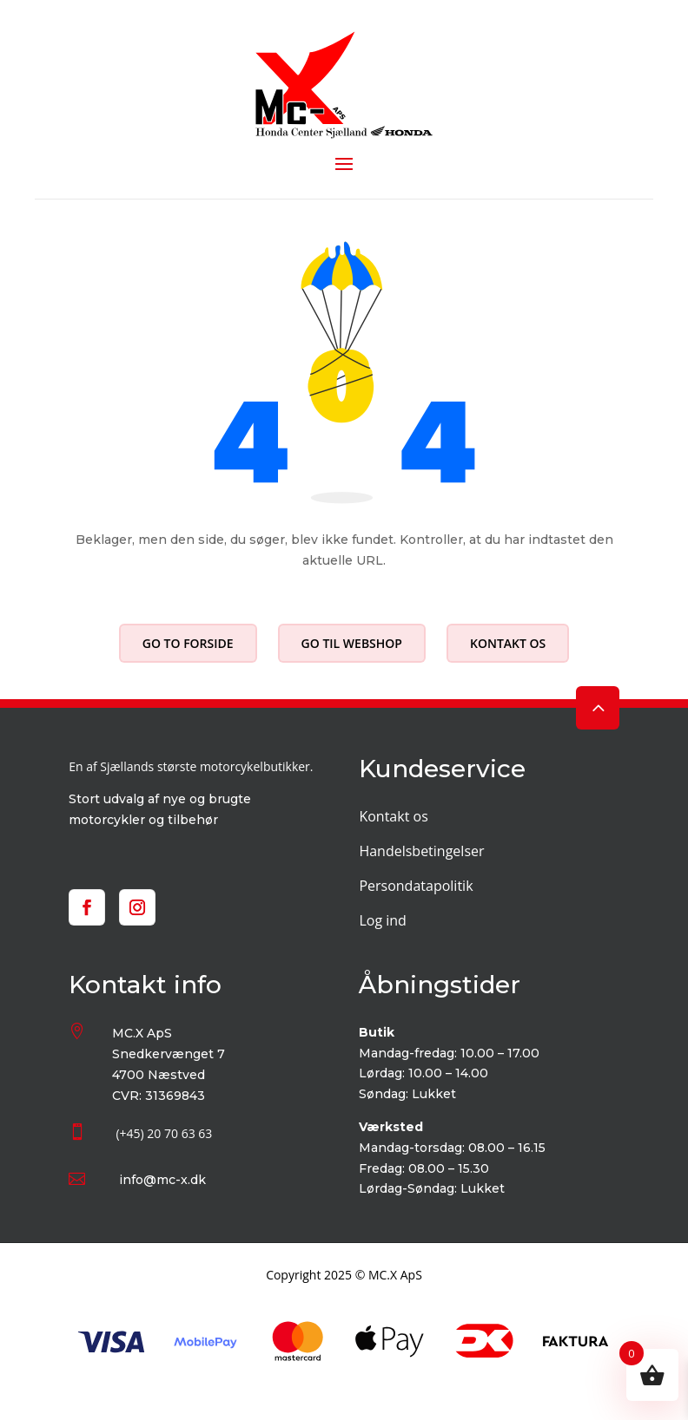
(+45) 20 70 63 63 (164, 1133)
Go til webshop (351, 643)
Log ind (382, 920)
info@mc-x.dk (162, 1180)
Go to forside (188, 643)
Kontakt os (508, 643)
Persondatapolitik (416, 885)
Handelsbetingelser (421, 851)
